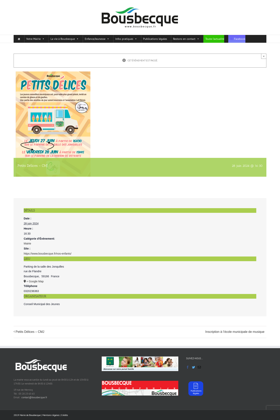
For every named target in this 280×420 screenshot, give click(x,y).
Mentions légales (50, 415)
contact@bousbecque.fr (34, 397)
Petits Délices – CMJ (30, 331)
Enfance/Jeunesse (97, 39)
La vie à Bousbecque (65, 39)
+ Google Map (35, 281)
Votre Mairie (35, 39)
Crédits (64, 415)
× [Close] (264, 56)
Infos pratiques (126, 39)
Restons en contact (186, 39)
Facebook (239, 39)
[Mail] (199, 367)
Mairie (27, 243)
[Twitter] (193, 367)
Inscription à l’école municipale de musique (234, 331)
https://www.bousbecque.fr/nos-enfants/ (47, 253)
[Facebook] (187, 367)
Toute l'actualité (214, 39)
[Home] (18, 39)
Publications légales (155, 39)
